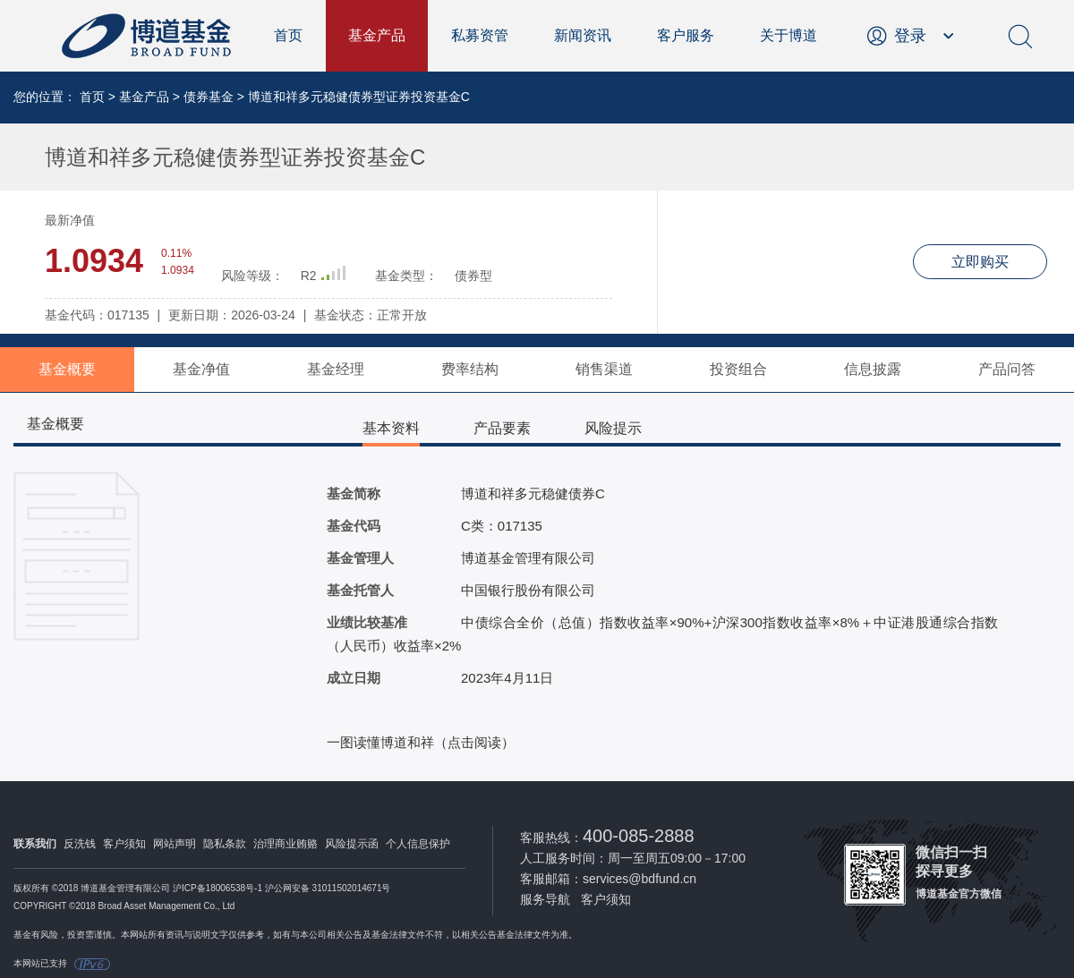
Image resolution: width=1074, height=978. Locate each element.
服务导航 (545, 899)
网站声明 (174, 844)
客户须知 (124, 844)
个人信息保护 (418, 844)
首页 (288, 35)
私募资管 (479, 35)
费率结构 (470, 369)
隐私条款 (224, 844)
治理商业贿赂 (285, 844)
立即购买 (980, 261)
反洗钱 (80, 844)
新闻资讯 (582, 35)
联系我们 (34, 844)
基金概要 (67, 369)
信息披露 (872, 369)
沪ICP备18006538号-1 (217, 888)
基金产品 (376, 35)
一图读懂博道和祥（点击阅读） (421, 742)
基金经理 (335, 369)
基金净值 (201, 369)
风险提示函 (352, 844)
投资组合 (738, 369)
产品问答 (1007, 369)
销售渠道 (604, 369)
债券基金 (208, 96)
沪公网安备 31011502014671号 (328, 888)
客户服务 (685, 35)
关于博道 (788, 35)
